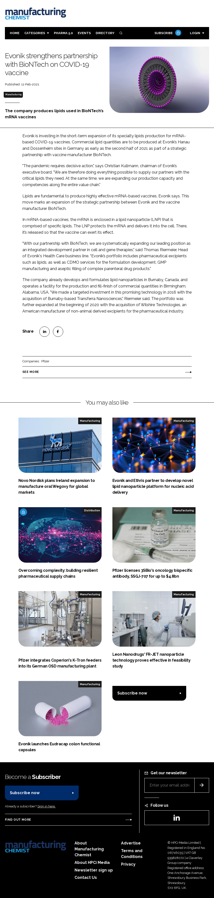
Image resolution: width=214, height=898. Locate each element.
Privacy (128, 864)
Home (14, 33)
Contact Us (86, 877)
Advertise (131, 843)
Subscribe (167, 33)
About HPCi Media (92, 862)
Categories (34, 33)
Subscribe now (132, 693)
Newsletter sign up (94, 870)
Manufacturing (13, 94)
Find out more (18, 819)
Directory (105, 33)
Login (195, 33)
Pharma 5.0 (63, 33)
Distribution (92, 510)
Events (84, 33)
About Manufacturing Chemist (89, 849)
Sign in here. (46, 806)
